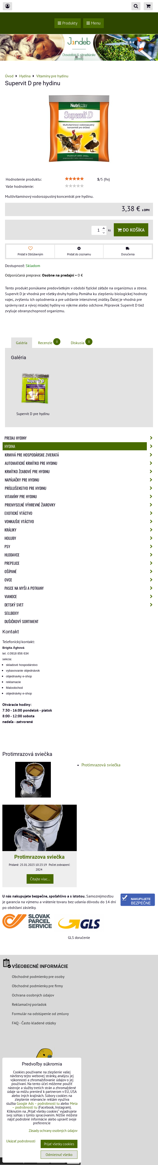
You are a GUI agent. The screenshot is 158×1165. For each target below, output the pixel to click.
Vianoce (80, 596)
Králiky (80, 530)
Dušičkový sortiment (21, 621)
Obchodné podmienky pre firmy (37, 985)
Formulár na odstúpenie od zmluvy (40, 1013)
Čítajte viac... (40, 879)
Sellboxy (12, 613)
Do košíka (131, 230)
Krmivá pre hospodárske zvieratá (80, 455)
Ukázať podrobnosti (20, 1141)
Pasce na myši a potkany (80, 588)
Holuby (80, 538)
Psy (80, 546)
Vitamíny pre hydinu (80, 496)
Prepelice (80, 563)
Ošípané (80, 571)
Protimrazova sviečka (39, 857)
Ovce (80, 580)
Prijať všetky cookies (59, 1144)
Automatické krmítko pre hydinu (80, 463)
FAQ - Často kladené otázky (34, 1023)
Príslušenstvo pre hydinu (80, 488)
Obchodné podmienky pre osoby (38, 976)
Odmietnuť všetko (59, 1154)
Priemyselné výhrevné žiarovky (80, 505)
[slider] (74, 179)
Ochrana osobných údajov (33, 995)
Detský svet (80, 605)
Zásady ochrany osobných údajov (53, 1130)
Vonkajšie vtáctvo (80, 521)
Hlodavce (80, 555)
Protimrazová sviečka (100, 765)
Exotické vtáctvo (80, 513)
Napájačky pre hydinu (80, 480)
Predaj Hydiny (80, 438)
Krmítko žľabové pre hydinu (80, 471)
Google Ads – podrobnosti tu (38, 1103)
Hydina (80, 446)
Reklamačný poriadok (29, 1004)
